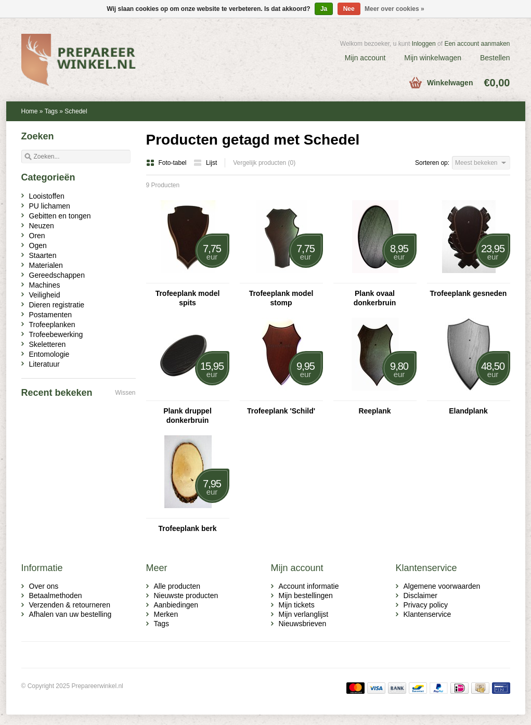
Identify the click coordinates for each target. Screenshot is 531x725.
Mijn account (365, 58)
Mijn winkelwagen (432, 58)
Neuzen (41, 226)
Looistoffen (46, 196)
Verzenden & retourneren (69, 605)
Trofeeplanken (52, 324)
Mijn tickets (297, 605)
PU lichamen (49, 206)
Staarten (43, 255)
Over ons (44, 586)
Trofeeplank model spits (188, 298)
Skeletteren (47, 344)
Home (29, 111)
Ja (323, 8)
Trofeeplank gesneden (468, 293)
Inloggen (424, 43)
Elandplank (468, 411)
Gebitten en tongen (60, 216)
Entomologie (49, 354)
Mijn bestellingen (306, 595)
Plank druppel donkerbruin (187, 415)
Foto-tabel (167, 162)
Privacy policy (426, 605)
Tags (51, 111)
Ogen (38, 245)
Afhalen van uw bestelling (70, 614)
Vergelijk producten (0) (264, 162)
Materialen (46, 265)
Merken (166, 614)
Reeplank (374, 411)
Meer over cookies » (394, 8)
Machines (44, 285)
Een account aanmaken (477, 43)
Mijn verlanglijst (304, 614)
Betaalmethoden (55, 595)
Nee (349, 8)
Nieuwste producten (186, 595)
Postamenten (50, 314)
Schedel (75, 111)
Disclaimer (420, 595)
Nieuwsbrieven (303, 623)
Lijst (205, 162)
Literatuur (44, 364)
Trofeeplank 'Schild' (281, 411)
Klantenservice (427, 614)
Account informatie (309, 586)
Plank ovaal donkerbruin (375, 298)
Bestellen (495, 58)
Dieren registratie (57, 305)
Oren (37, 235)
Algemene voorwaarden (442, 586)
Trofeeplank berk (187, 528)
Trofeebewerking (56, 334)
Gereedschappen (57, 275)
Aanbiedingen (176, 605)
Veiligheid (44, 295)
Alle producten (177, 586)
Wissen (125, 392)
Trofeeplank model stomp (281, 298)
